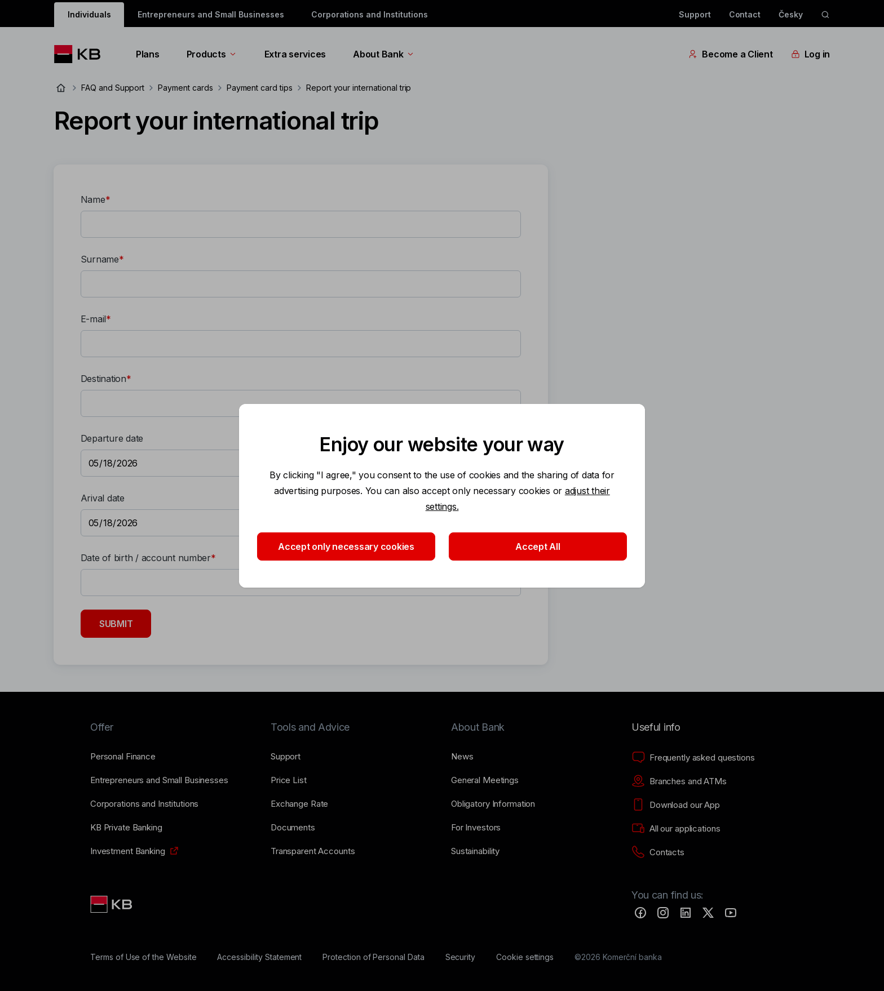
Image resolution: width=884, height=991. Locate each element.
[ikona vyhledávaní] (825, 14)
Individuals (89, 14)
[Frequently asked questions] (693, 757)
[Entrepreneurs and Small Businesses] (159, 780)
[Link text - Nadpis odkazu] (112, 904)
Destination (103, 378)
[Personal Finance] (123, 756)
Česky (791, 14)
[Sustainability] (475, 851)
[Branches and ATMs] (679, 781)
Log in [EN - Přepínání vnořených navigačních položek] (810, 54)
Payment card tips (260, 87)
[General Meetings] (485, 780)
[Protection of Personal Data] (373, 957)
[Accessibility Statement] (259, 957)
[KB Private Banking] (126, 827)
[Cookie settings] (525, 957)
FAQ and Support (112, 87)
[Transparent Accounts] (313, 851)
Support (695, 14)
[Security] (460, 957)
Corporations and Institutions (369, 14)
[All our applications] (675, 828)
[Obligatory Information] (493, 804)
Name (93, 199)
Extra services (295, 54)
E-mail (93, 319)
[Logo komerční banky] (81, 54)
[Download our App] (675, 805)
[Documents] (293, 827)
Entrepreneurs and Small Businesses (211, 14)
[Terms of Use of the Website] (143, 957)
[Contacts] (657, 852)
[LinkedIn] (686, 913)
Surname (100, 259)
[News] (462, 756)
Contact (745, 14)
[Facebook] (640, 913)
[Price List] (289, 780)
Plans (148, 54)
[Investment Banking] (127, 851)
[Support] (285, 756)
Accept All (537, 546)
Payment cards (185, 87)
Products (212, 54)
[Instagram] (663, 913)
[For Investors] (476, 827)
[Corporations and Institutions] (144, 804)
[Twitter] (708, 913)
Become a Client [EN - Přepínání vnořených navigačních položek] (730, 54)
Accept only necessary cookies (346, 546)
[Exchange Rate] (299, 804)
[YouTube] (731, 913)
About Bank (383, 54)
